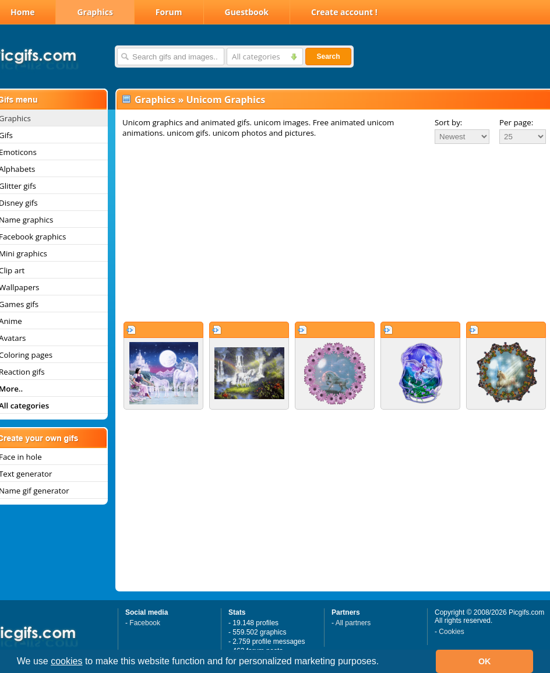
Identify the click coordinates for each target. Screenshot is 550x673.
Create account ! (344, 11)
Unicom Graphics (225, 99)
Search (328, 56)
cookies (66, 661)
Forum (169, 11)
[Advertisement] (331, 232)
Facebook (144, 623)
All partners (353, 623)
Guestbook (247, 11)
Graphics (94, 11)
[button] (383, 662)
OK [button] (484, 661)
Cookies (451, 632)
